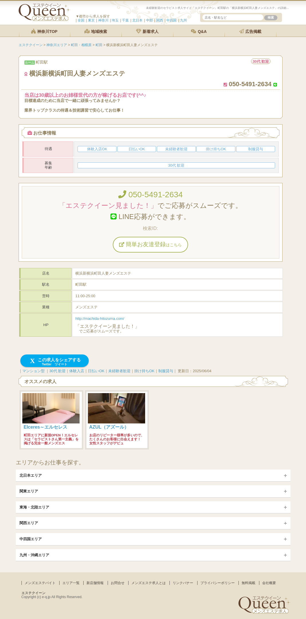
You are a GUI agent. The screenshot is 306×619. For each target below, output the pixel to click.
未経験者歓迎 (119, 371)
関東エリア (28, 491)
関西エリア (28, 523)
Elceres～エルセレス (46, 427)
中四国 (171, 20)
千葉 (125, 20)
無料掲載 (248, 583)
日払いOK (96, 371)
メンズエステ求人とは (148, 583)
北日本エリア (30, 475)
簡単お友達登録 (150, 244)
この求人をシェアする (54, 361)
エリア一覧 (71, 583)
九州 (183, 20)
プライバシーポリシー (217, 583)
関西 (159, 20)
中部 (149, 20)
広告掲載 (250, 31)
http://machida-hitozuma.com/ (99, 318)
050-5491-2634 (150, 194)
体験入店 (76, 371)
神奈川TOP (44, 31)
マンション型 (33, 371)
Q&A (199, 31)
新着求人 (147, 31)
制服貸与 (165, 371)
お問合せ (118, 583)
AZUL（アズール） (109, 427)
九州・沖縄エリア (34, 555)
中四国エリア (30, 539)
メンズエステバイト (40, 583)
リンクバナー (183, 583)
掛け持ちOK (144, 371)
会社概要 (269, 583)
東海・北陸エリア (34, 507)
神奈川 (103, 20)
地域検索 (95, 31)
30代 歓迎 (57, 371)
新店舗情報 (95, 583)
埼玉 (115, 20)
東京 (91, 20)
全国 (81, 20)
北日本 (137, 20)
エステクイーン (33, 593)
